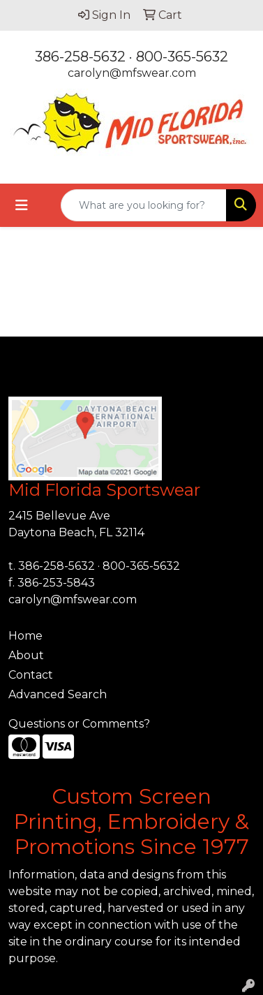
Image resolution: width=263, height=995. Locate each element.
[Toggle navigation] (21, 205)
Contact (30, 674)
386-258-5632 (80, 56)
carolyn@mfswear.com (132, 73)
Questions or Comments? (79, 723)
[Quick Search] (144, 205)
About (26, 655)
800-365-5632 (182, 56)
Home (25, 635)
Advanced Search (57, 694)
